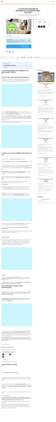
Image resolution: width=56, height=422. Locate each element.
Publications (23, 57)
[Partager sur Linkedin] (44, 27)
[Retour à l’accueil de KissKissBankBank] (1, 1)
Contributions (36, 57)
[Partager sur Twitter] (42, 27)
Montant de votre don (41, 200)
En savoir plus (5, 67)
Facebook (4, 240)
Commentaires (29, 57)
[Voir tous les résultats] (48, 1)
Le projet (18, 57)
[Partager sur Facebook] (39, 27)
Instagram (11, 240)
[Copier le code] (37, 27)
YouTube (4, 243)
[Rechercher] (40, 1)
